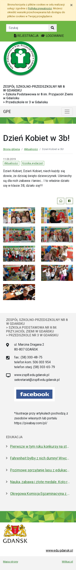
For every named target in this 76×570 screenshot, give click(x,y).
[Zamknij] (71, 5)
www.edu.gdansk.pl (59, 550)
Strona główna (11, 149)
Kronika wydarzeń (32, 163)
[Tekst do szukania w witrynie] (27, 28)
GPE (7, 111)
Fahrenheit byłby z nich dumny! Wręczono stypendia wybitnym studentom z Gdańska (40, 458)
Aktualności (31, 149)
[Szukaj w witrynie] (52, 28)
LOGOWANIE (52, 36)
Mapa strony (10, 561)
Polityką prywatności (40, 8)
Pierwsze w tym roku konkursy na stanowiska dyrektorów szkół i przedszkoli (40, 446)
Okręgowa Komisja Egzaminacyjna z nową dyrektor (40, 494)
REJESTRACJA (26, 36)
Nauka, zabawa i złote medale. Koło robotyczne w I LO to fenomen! (40, 482)
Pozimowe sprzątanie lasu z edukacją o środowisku (40, 470)
